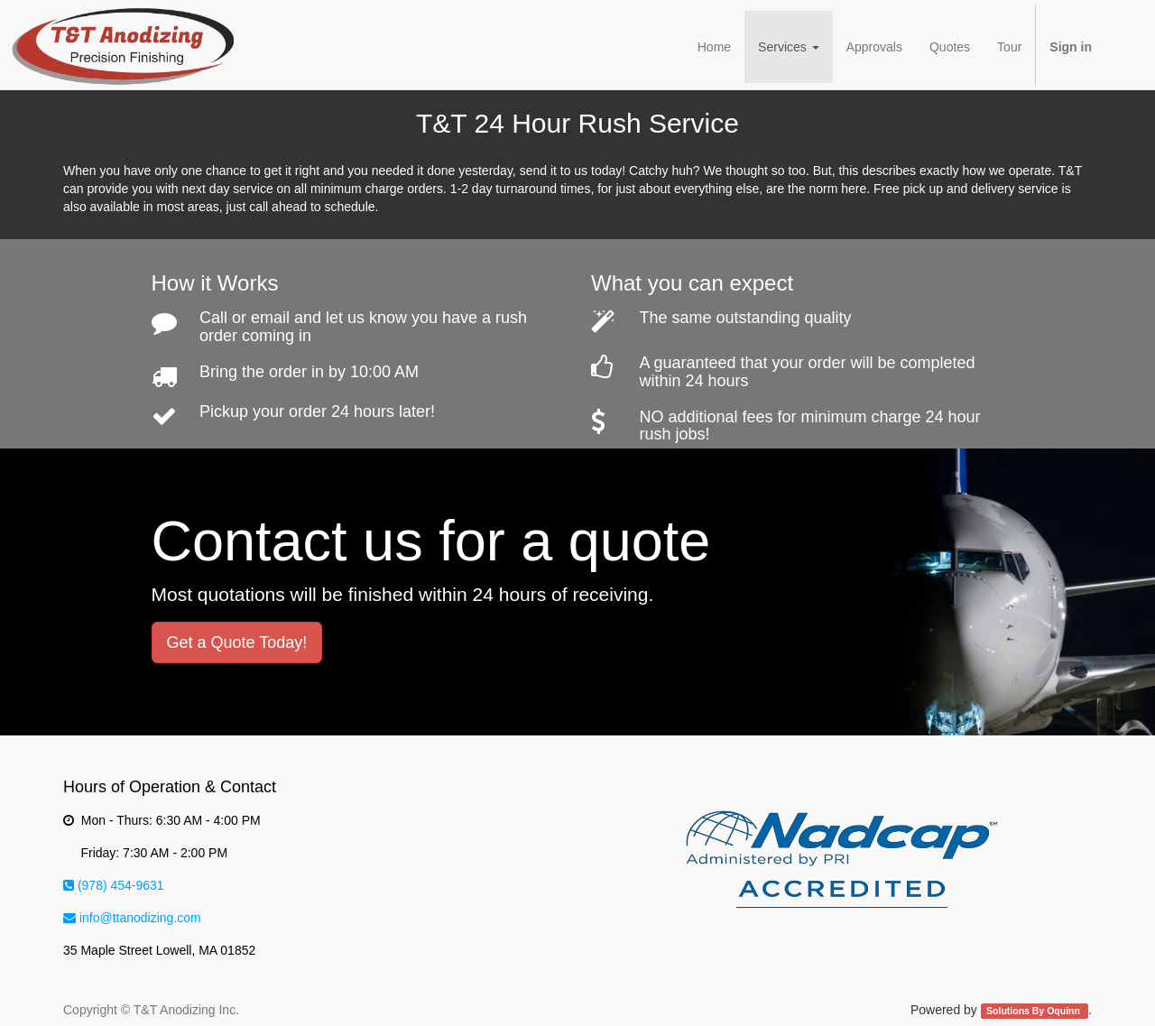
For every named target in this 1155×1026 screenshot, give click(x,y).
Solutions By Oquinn (1034, 1010)
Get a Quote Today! (237, 642)
